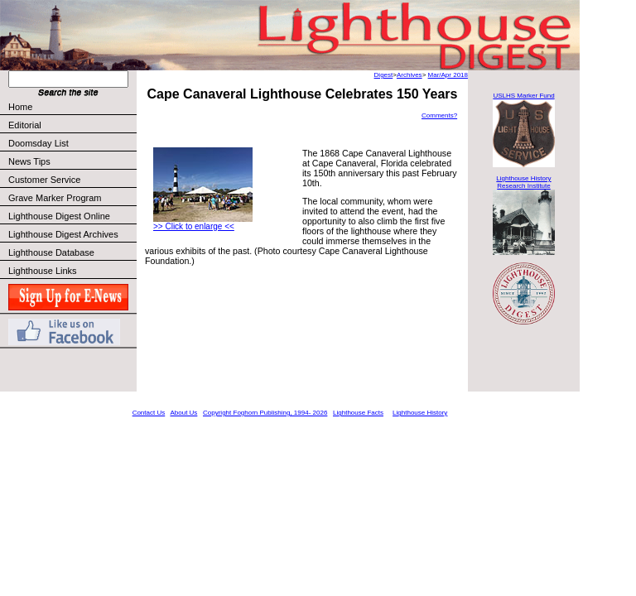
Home (20, 107)
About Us (183, 412)
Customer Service (71, 180)
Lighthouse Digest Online (59, 216)
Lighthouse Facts (358, 412)
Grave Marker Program (54, 198)
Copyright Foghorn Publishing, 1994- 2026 (265, 412)
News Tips (29, 161)
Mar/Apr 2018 (448, 75)
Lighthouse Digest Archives (63, 234)
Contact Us (149, 412)
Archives (409, 75)
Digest (383, 75)
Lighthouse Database (51, 252)
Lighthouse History (420, 412)
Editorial (71, 125)
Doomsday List (38, 143)
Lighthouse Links (42, 271)
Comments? (439, 115)
